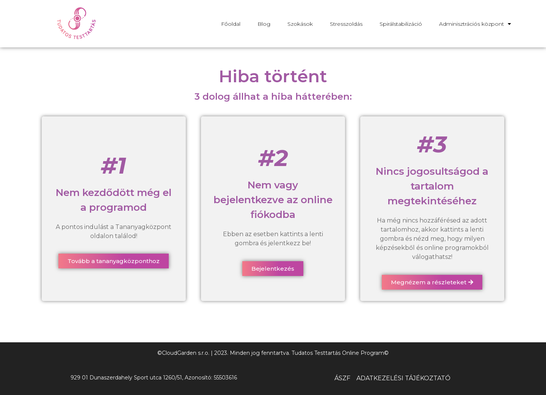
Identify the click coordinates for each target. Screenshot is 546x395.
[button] (113, 261)
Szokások (300, 23)
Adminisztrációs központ (475, 23)
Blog (263, 23)
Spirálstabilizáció (401, 23)
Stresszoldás (346, 23)
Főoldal (230, 23)
